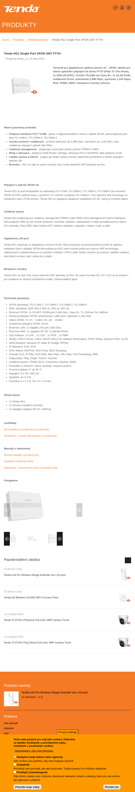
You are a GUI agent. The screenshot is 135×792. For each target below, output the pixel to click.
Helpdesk (9, 728)
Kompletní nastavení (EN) (18, 461)
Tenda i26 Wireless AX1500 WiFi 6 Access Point (31, 597)
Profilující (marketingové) (32, 773)
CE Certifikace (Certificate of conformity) (26, 429)
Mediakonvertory (38, 39)
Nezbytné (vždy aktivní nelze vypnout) (40, 758)
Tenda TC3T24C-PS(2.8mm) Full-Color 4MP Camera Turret (37, 642)
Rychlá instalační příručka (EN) (21, 455)
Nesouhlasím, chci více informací (34, 752)
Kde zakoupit (10, 723)
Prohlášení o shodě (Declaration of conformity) (30, 435)
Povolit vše (112, 788)
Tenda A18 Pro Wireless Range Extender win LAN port (34, 574)
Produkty (18, 39)
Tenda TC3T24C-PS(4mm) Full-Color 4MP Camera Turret (36, 620)
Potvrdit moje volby (27, 788)
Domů (5, 39)
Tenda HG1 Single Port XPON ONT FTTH (32, 53)
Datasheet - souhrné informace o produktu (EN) (31, 467)
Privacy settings (67, 733)
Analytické (23, 766)
